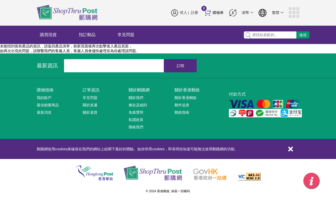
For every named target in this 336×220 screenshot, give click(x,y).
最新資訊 (47, 65)
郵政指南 (182, 112)
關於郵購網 (139, 90)
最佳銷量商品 (48, 105)
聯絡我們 (136, 127)
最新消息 (44, 112)
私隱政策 (136, 120)
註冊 (194, 12)
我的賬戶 (44, 98)
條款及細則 (138, 105)
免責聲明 (136, 112)
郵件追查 (182, 105)
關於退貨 (90, 112)
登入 (183, 12)
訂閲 (180, 66)
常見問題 (126, 34)
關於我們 (136, 98)
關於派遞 (90, 105)
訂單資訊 (91, 90)
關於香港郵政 (187, 90)
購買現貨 (48, 34)
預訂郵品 (87, 34)
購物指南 (45, 90)
